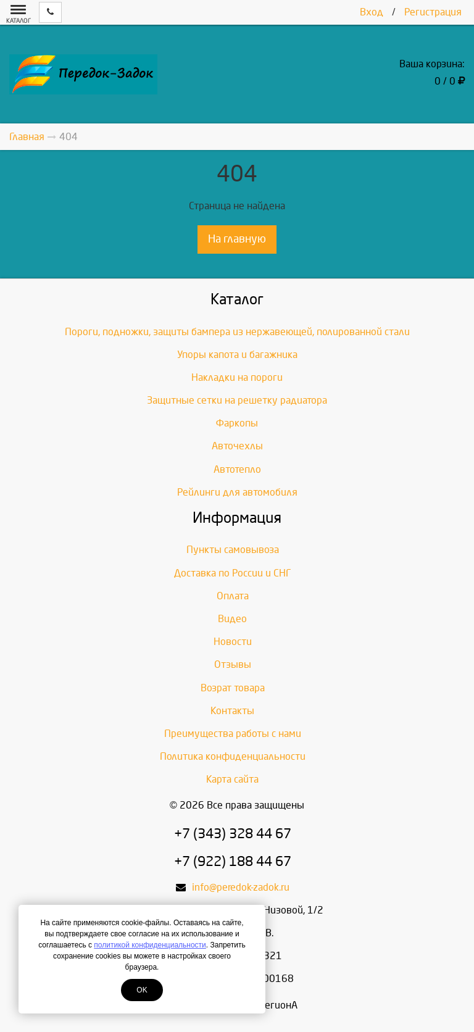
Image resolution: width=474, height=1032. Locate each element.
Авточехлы (237, 446)
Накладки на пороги (237, 377)
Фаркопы (237, 423)
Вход (371, 12)
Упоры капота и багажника (237, 354)
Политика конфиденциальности (233, 756)
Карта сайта (232, 779)
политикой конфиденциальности (150, 945)
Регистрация (433, 12)
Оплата (233, 596)
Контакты (232, 710)
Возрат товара (233, 688)
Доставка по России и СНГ (232, 573)
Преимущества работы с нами (232, 733)
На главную (237, 239)
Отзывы (232, 664)
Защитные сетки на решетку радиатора (237, 400)
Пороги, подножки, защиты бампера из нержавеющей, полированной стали (237, 332)
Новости (233, 641)
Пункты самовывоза (232, 549)
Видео (232, 619)
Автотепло (237, 469)
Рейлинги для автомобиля (237, 492)
